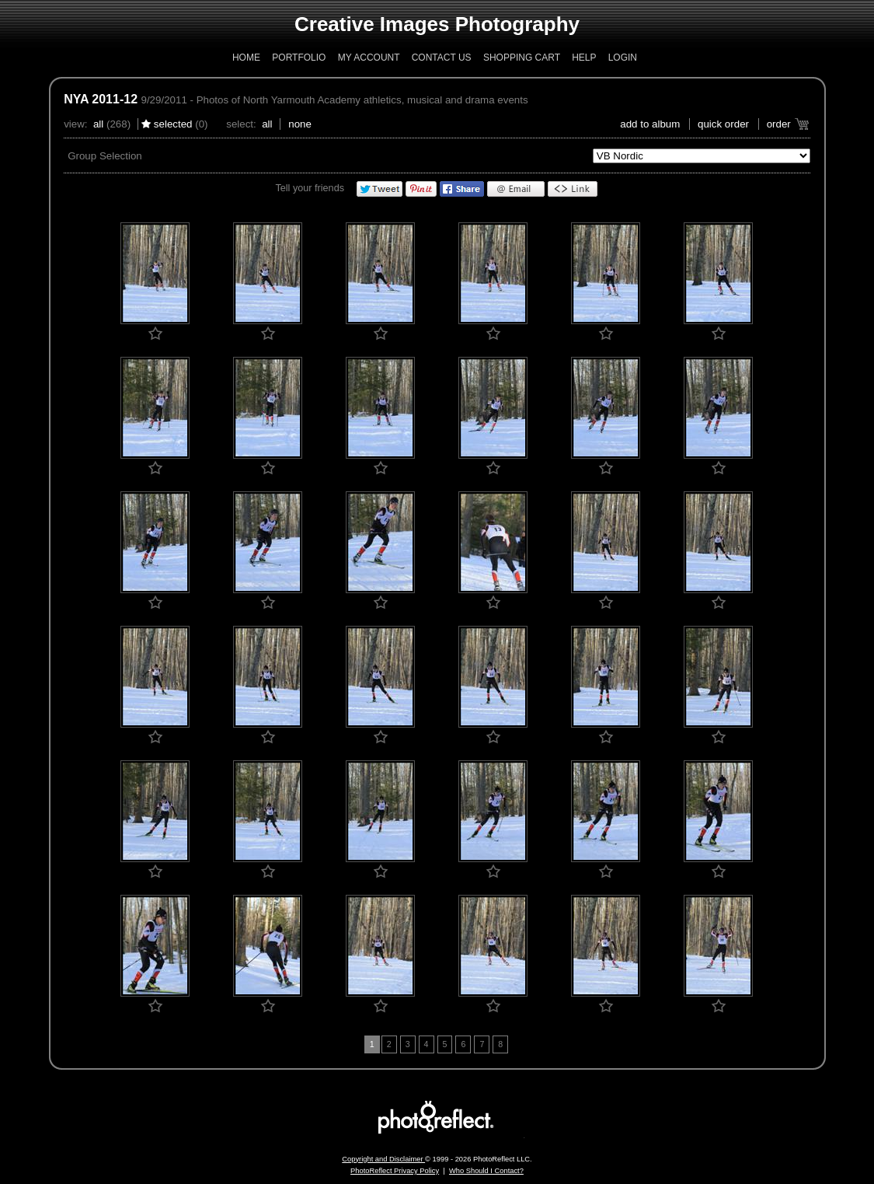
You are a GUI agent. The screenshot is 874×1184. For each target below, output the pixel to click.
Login (622, 57)
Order (779, 124)
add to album (650, 124)
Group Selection (105, 156)
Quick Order (723, 124)
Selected (173, 124)
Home (246, 57)
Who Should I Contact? (486, 1171)
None (300, 124)
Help (584, 57)
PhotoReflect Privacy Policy (394, 1171)
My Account (369, 57)
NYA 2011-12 (101, 99)
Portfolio (299, 57)
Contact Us (442, 57)
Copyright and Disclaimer (383, 1159)
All (98, 124)
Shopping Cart (521, 57)
